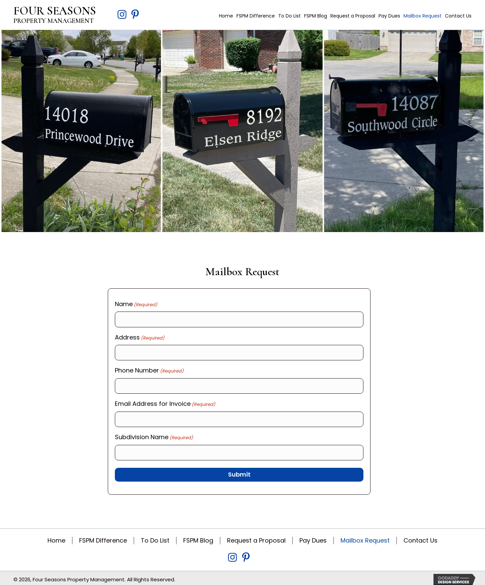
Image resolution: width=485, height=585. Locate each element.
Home (56, 536)
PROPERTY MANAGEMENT (53, 21)
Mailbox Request (365, 536)
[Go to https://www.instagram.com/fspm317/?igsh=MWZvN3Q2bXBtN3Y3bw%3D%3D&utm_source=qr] (122, 15)
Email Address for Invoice (165, 401)
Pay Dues (313, 536)
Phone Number (149, 369)
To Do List (155, 536)
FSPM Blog (198, 536)
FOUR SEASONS (54, 11)
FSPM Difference (103, 536)
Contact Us (420, 536)
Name (136, 304)
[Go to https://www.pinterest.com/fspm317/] (135, 15)
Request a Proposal (256, 536)
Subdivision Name (154, 434)
